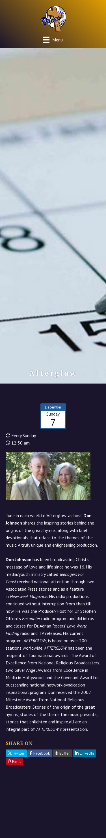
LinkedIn (84, 753)
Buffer (62, 753)
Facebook (40, 753)
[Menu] (53, 39)
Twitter (16, 753)
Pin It (14, 761)
